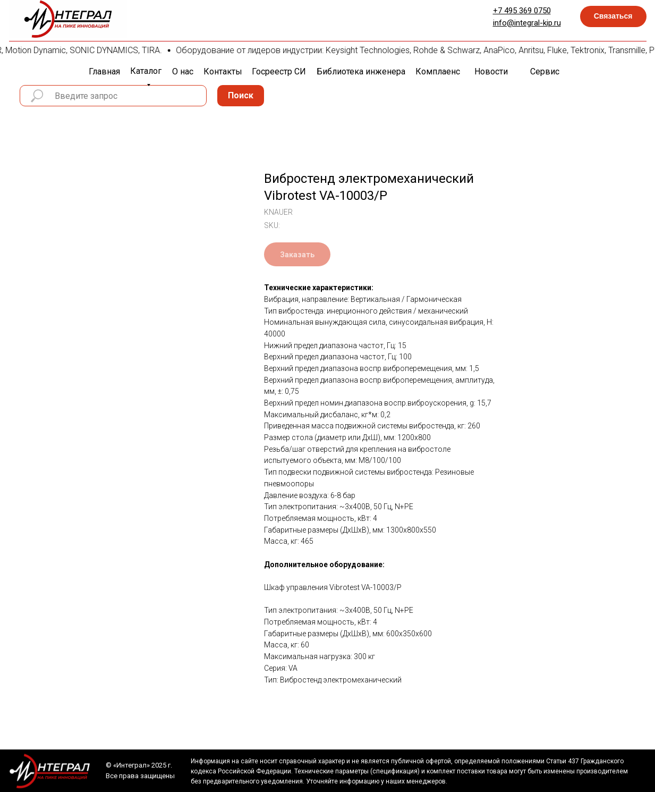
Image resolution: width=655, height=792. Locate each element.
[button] (613, 16)
